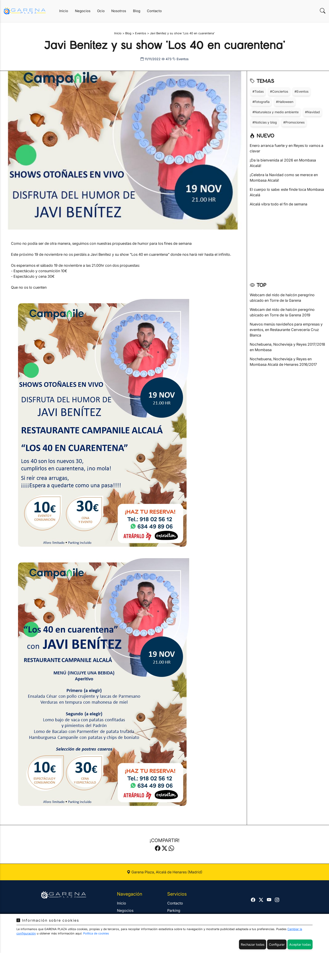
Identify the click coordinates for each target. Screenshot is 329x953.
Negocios (82, 11)
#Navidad (312, 112)
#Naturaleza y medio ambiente (275, 112)
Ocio (101, 11)
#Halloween (284, 102)
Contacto (154, 11)
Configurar (277, 944)
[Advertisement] (288, 242)
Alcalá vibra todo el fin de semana (278, 204)
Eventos (180, 59)
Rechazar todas (252, 944)
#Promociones (294, 122)
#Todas (258, 91)
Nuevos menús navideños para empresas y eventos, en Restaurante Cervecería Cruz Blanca (286, 329)
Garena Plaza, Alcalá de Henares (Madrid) (164, 872)
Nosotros (118, 11)
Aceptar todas (300, 944)
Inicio (63, 11)
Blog (136, 11)
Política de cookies (96, 933)
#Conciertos (279, 91)
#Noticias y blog (264, 122)
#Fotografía (261, 102)
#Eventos (301, 91)
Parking (173, 910)
